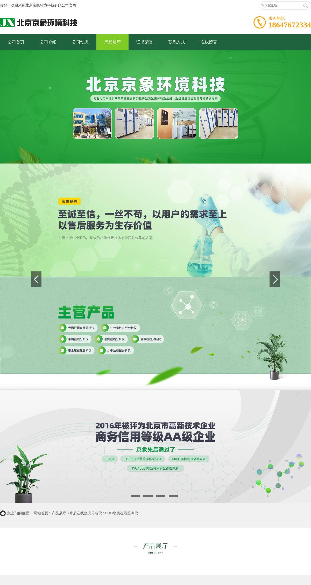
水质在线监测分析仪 (85, 513)
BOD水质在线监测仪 (121, 513)
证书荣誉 (144, 42)
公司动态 (80, 42)
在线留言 (209, 42)
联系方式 (176, 42)
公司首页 (16, 42)
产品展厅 (112, 42)
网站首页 (41, 513)
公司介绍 (48, 42)
